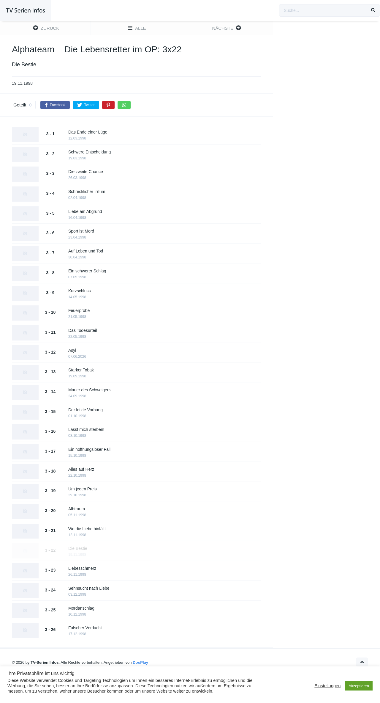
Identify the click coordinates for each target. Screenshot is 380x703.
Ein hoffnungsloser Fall (89, 449)
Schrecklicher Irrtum (86, 191)
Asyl (72, 350)
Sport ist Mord (81, 231)
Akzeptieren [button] (359, 686)
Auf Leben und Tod (85, 251)
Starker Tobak (81, 370)
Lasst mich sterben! (86, 429)
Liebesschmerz (82, 568)
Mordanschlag (81, 608)
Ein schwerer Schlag (87, 271)
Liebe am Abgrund (85, 211)
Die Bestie (77, 548)
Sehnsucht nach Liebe (89, 588)
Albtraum (76, 508)
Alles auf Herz (81, 469)
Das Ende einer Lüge (87, 132)
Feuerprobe (79, 310)
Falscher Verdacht (85, 627)
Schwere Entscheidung (89, 152)
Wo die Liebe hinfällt (87, 528)
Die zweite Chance (85, 171)
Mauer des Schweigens (90, 389)
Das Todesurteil (82, 330)
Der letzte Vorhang (85, 409)
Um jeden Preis (82, 489)
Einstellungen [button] (327, 685)
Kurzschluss (79, 290)
